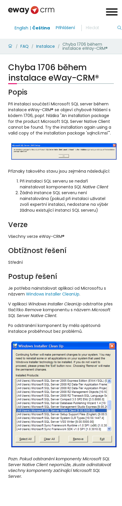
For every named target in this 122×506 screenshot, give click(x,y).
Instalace (45, 46)
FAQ (24, 46)
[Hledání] (101, 28)
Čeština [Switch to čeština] (41, 28)
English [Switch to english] (21, 28)
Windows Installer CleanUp (52, 294)
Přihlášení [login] (65, 27)
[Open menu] (112, 12)
